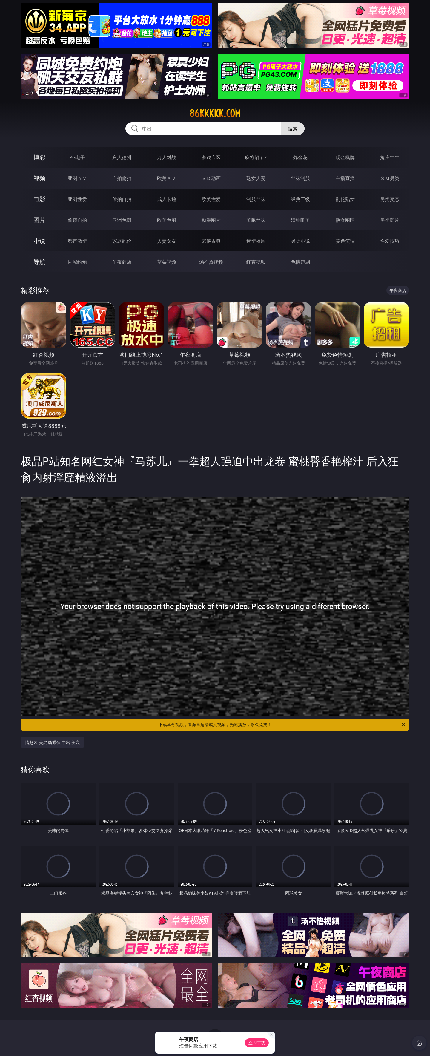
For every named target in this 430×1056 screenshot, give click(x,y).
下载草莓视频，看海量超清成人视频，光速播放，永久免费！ (282, 724)
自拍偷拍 (121, 178)
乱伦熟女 (345, 199)
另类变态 (389, 199)
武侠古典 (211, 241)
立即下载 (256, 1043)
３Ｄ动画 (211, 178)
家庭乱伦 (121, 241)
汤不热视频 (211, 262)
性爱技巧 (389, 241)
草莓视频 (166, 262)
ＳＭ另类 (389, 178)
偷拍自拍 (121, 199)
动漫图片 (211, 220)
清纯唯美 (300, 220)
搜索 (292, 128)
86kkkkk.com (215, 113)
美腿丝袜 (255, 220)
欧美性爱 (211, 199)
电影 (39, 199)
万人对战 (166, 157)
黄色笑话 (345, 241)
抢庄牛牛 (389, 157)
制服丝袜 (255, 199)
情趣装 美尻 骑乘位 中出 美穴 (52, 742)
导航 (39, 262)
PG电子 (77, 157)
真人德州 (121, 157)
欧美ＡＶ (166, 178)
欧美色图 (166, 220)
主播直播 (345, 178)
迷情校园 (255, 241)
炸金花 (300, 157)
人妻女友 (166, 241)
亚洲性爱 (77, 199)
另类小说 (300, 241)
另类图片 (389, 220)
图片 (39, 220)
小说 (39, 241)
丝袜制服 (300, 178)
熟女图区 (345, 220)
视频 (39, 178)
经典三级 (300, 199)
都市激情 (77, 241)
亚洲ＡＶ (77, 178)
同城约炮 (77, 262)
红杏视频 (255, 262)
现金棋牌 (345, 157)
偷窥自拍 (77, 220)
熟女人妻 (255, 178)
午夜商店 (121, 262)
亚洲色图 (121, 220)
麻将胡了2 (256, 157)
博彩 (39, 157)
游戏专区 (211, 157)
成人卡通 (166, 199)
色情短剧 (300, 262)
